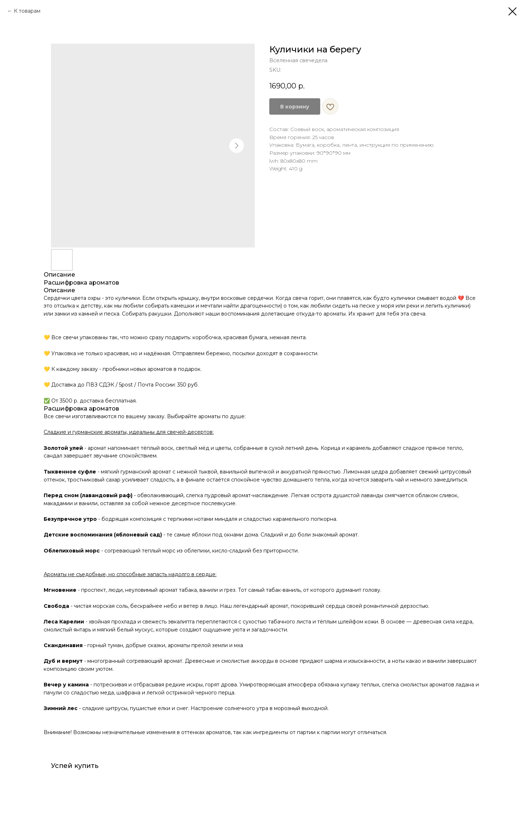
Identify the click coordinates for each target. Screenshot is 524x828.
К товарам (27, 11)
